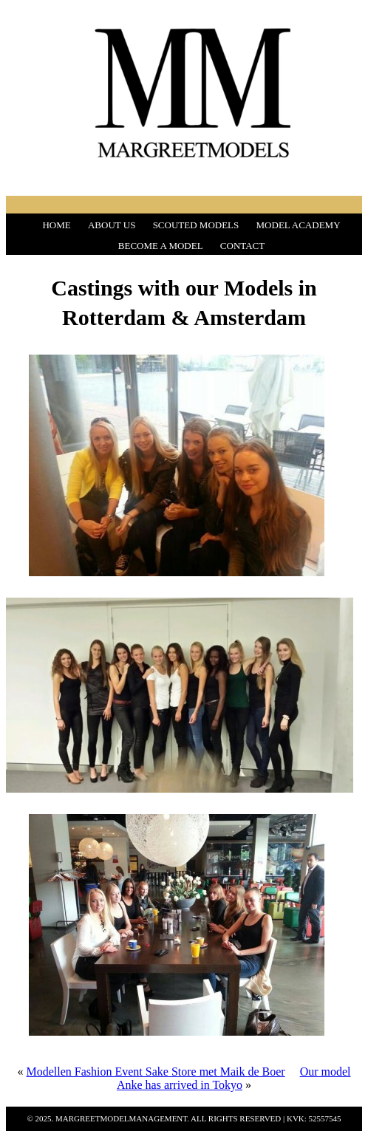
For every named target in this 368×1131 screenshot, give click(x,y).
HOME (56, 224)
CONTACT (242, 245)
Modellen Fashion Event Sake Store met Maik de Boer (155, 1071)
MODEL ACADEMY (298, 224)
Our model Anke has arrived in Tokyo (234, 1078)
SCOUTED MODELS (196, 224)
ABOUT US (111, 224)
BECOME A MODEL (160, 245)
